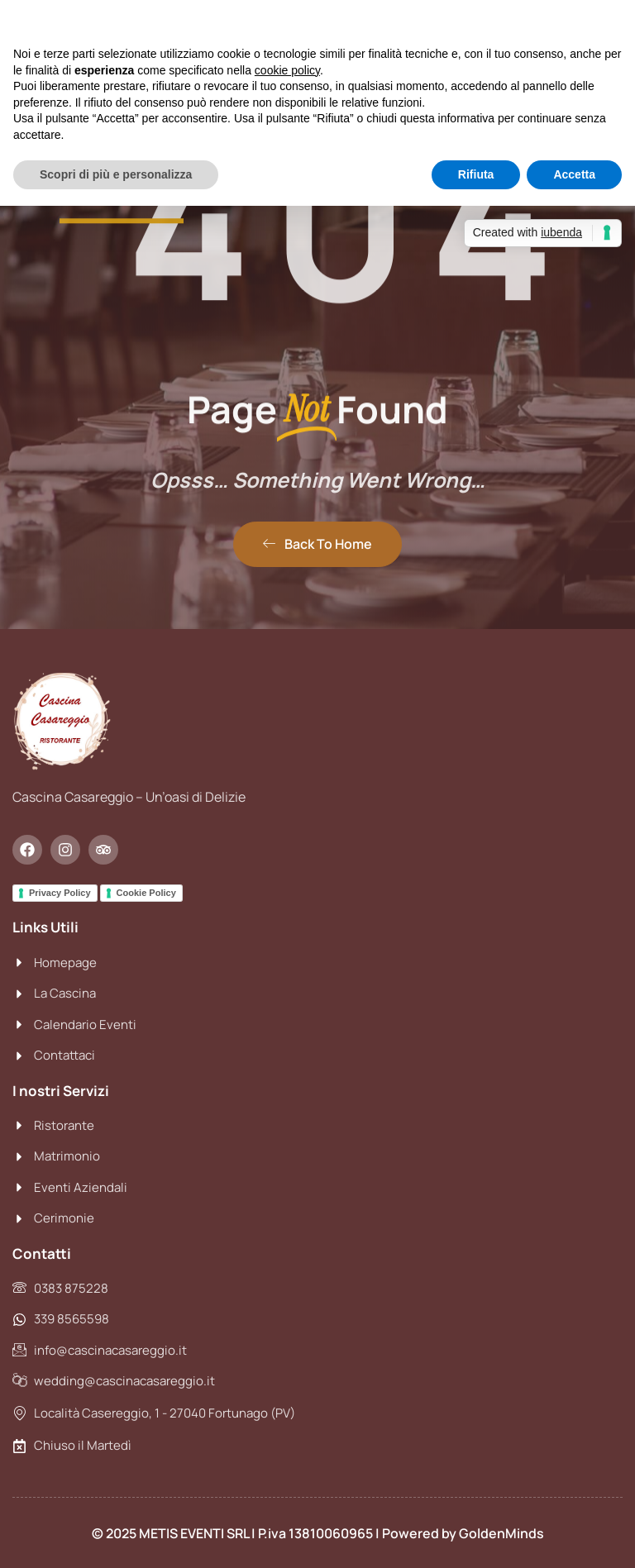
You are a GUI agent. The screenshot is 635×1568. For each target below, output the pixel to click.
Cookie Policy (146, 893)
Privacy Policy (60, 893)
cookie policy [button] (287, 70)
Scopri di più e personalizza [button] (116, 174)
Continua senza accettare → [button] (545, 21)
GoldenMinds (501, 1533)
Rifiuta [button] (476, 174)
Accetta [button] (574, 174)
